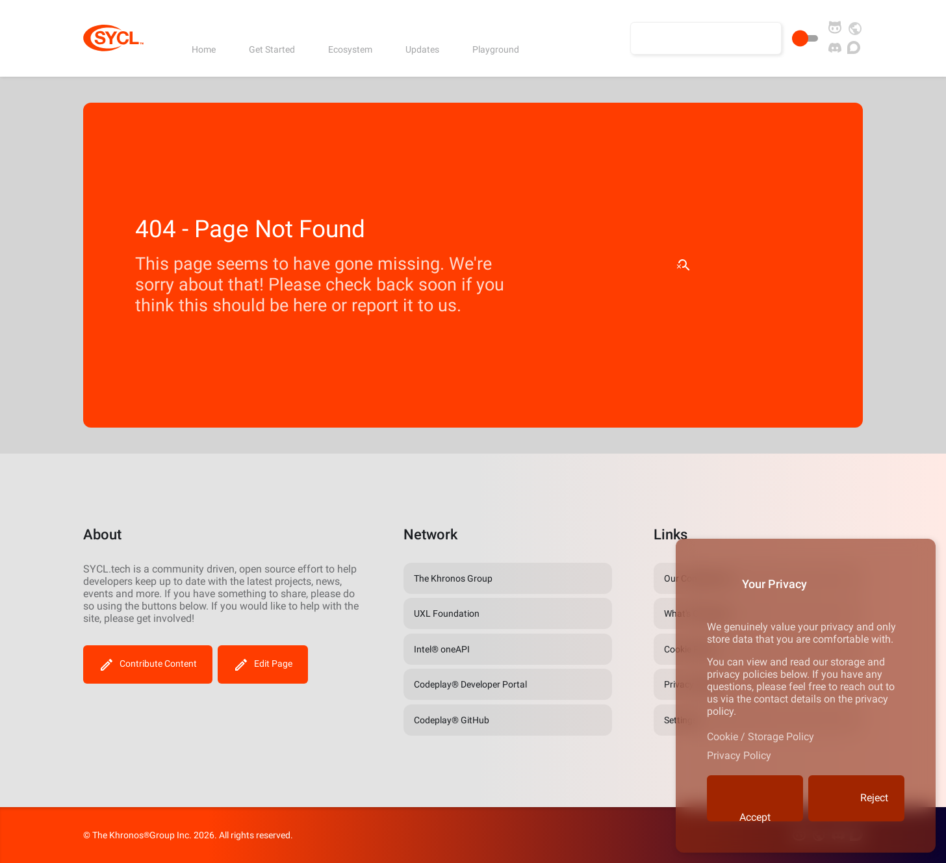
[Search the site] (706, 38)
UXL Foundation (446, 613)
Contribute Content (148, 664)
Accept (754, 803)
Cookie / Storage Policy (760, 736)
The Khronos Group (453, 578)
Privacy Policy (739, 755)
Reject (856, 798)
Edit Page (262, 664)
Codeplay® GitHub (451, 720)
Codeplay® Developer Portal (470, 684)
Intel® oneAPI (442, 649)
